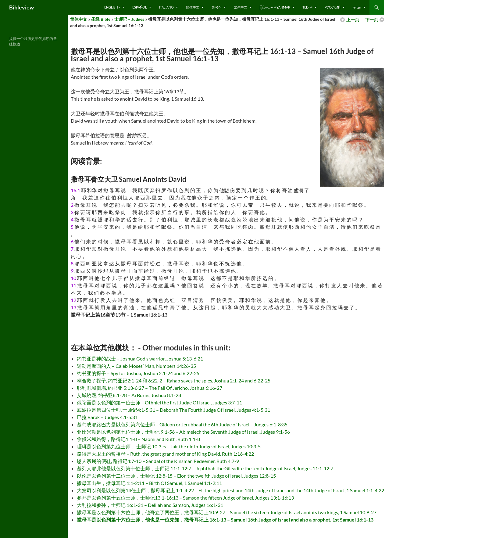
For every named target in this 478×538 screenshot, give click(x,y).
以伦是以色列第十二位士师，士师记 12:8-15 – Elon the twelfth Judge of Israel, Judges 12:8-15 (176, 476)
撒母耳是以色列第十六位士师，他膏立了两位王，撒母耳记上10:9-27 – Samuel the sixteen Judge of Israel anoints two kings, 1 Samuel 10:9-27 (226, 512)
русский (333, 7)
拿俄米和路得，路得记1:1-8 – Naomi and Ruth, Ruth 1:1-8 (138, 439)
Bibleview (21, 7)
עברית (357, 7)
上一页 (352, 19)
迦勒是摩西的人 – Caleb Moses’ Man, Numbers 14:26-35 (136, 366)
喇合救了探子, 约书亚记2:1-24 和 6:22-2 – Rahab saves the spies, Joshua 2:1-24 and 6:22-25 (173, 380)
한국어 (217, 7)
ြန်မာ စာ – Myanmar (274, 7)
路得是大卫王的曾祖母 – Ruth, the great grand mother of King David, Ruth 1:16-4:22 (165, 454)
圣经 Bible (100, 19)
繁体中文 (240, 7)
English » (112, 7)
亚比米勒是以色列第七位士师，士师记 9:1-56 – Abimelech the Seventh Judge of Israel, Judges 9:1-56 (183, 432)
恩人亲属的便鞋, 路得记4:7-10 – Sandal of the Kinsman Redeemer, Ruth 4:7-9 (158, 461)
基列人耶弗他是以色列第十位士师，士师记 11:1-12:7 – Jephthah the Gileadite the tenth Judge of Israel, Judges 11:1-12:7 (205, 468)
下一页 (371, 19)
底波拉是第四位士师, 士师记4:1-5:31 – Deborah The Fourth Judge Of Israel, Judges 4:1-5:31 (173, 410)
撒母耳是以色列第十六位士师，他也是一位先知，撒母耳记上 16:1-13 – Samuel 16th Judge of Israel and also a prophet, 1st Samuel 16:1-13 (225, 519)
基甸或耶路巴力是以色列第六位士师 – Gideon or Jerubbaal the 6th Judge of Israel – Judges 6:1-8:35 (182, 424)
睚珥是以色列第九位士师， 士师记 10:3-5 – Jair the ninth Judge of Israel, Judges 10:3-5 (169, 446)
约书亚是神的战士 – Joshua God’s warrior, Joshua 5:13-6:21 (140, 358)
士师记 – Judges (129, 19)
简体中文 (192, 7)
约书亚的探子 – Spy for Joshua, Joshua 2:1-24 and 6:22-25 (138, 373)
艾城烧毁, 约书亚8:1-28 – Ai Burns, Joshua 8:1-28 (129, 395)
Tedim (307, 7)
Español (139, 7)
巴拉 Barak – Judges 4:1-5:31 (107, 417)
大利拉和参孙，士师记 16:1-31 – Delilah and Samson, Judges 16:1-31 (150, 505)
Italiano (166, 7)
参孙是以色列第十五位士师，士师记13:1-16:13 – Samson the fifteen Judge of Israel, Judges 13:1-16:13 (185, 497)
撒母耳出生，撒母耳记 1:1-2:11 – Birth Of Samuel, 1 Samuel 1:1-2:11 (149, 483)
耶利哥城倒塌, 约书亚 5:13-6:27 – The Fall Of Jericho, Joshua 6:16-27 (149, 388)
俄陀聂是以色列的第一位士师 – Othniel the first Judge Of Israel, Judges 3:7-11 (159, 402)
